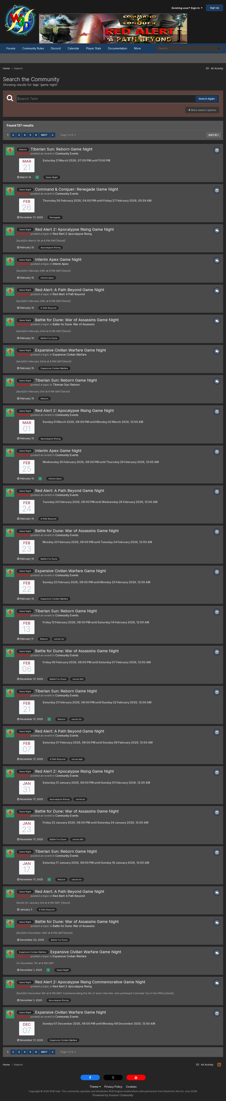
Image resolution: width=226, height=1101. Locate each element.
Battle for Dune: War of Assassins (74, 324)
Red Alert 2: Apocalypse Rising (72, 233)
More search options (202, 110)
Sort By (213, 135)
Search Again (207, 98)
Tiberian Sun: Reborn (66, 384)
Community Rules (33, 48)
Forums (10, 48)
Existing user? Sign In (187, 7)
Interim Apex (61, 263)
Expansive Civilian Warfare (70, 354)
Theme (95, 1086)
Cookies (131, 1086)
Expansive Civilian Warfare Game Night (70, 350)
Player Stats (93, 48)
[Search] (175, 48)
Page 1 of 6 (68, 135)
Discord (56, 48)
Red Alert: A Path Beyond (69, 294)
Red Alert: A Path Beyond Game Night (69, 289)
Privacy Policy (113, 1086)
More (137, 48)
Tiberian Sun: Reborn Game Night (61, 149)
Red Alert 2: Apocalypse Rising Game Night (74, 229)
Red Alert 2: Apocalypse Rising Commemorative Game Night (90, 982)
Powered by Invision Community (113, 1095)
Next (44, 135)
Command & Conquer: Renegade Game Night (76, 189)
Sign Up (214, 7)
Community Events (66, 153)
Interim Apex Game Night (58, 259)
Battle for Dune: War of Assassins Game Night (77, 320)
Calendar (73, 48)
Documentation (117, 48)
